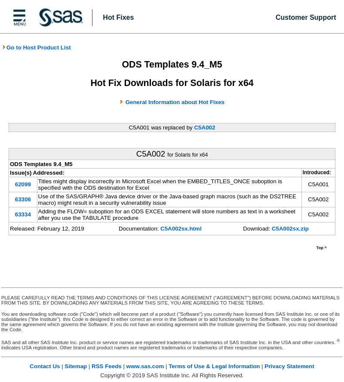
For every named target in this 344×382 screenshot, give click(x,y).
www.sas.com (145, 366)
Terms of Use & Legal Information (214, 366)
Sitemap (75, 366)
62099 (23, 184)
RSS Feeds (107, 366)
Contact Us (45, 366)
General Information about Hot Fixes (175, 102)
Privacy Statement (289, 366)
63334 (23, 214)
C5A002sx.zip (290, 228)
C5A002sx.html (181, 228)
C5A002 (204, 127)
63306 (23, 199)
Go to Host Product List (36, 47)
